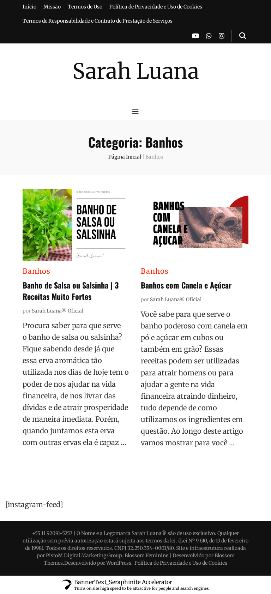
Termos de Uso (85, 7)
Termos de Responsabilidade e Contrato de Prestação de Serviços (98, 21)
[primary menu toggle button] (135, 111)
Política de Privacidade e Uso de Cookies (155, 7)
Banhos (36, 271)
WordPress (118, 563)
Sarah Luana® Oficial (57, 311)
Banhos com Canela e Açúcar (186, 285)
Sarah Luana (135, 71)
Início (29, 7)
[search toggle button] (242, 36)
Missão (52, 7)
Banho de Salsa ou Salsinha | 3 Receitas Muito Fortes (71, 290)
